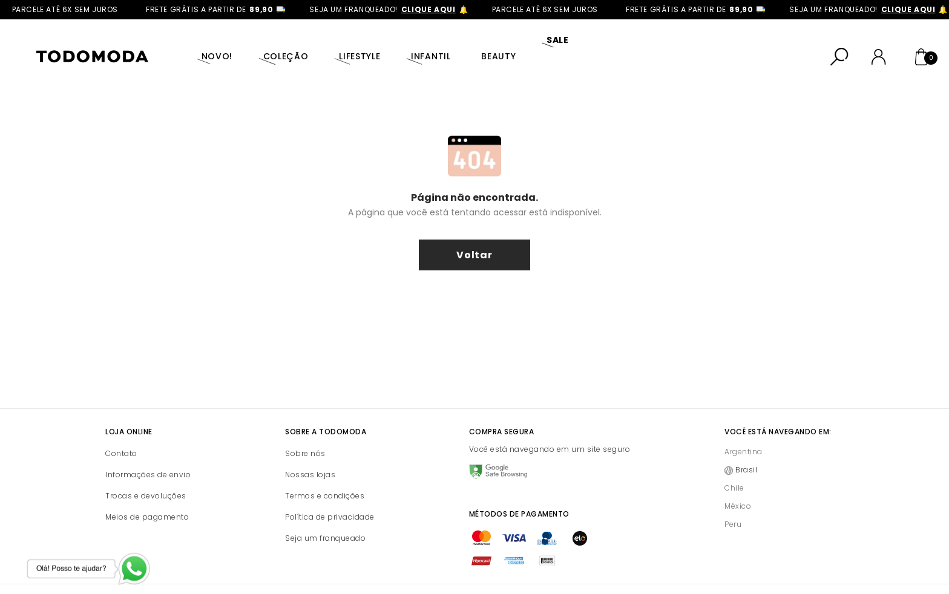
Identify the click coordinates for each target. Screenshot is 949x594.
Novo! (207, 43)
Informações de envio (148, 448)
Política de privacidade (330, 491)
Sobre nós (305, 427)
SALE (516, 43)
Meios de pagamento (147, 491)
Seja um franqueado (325, 512)
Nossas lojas (310, 448)
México (737, 480)
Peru (732, 498)
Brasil (746, 444)
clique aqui (437, 9)
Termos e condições (324, 470)
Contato (121, 427)
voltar (474, 229)
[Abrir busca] (839, 43)
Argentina (743, 425)
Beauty (463, 43)
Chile (734, 462)
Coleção (269, 43)
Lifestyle (337, 43)
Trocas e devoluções (145, 470)
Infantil (402, 43)
